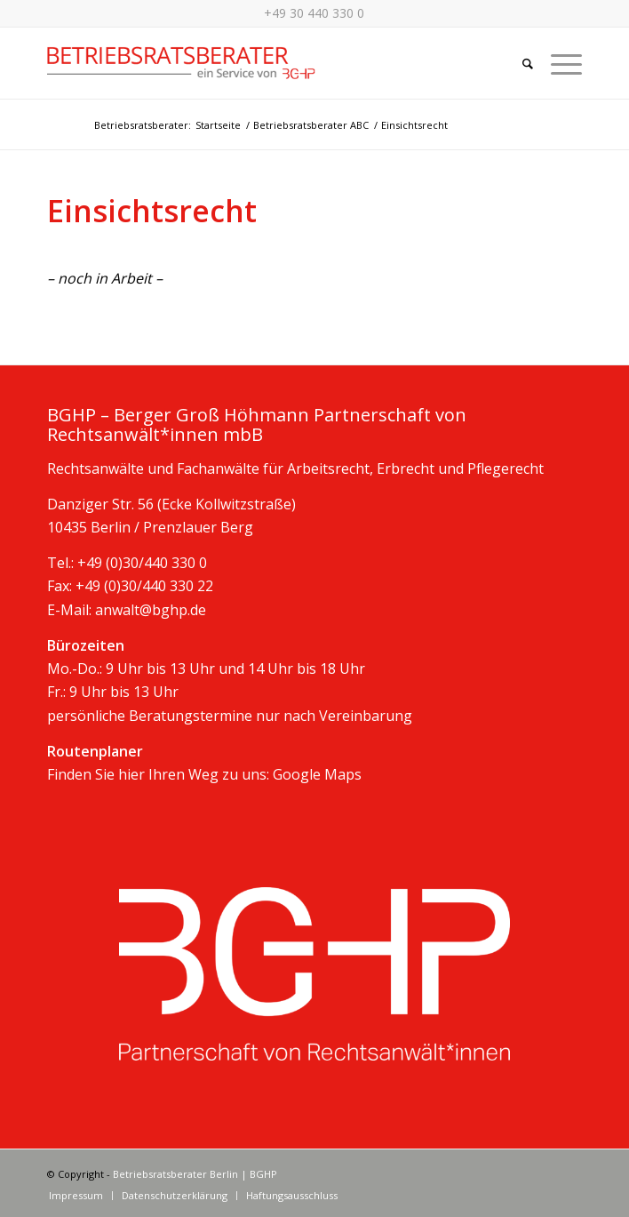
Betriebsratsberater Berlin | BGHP (195, 1174)
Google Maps (317, 774)
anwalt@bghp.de (150, 610)
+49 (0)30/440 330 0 (142, 562)
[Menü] (557, 63)
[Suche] (519, 63)
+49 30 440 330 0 (314, 12)
